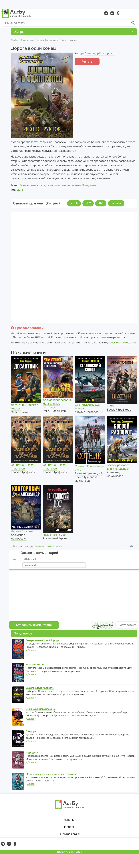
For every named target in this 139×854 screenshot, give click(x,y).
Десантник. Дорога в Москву (24, 406)
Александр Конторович (100, 53)
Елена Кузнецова (86, 477)
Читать (87, 61)
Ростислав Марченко (56, 538)
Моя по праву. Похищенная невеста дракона (51, 774)
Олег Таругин (20, 412)
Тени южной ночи (36, 664)
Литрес (17, 337)
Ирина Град (82, 481)
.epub (74, 203)
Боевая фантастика (47, 40)
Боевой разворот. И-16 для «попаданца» (121, 467)
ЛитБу (14, 40)
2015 (20, 190)
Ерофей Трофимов (119, 409)
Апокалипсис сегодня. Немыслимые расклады (57, 403)
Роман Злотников (54, 411)
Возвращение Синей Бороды (42, 640)
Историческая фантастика (63, 185)
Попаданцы (89, 185)
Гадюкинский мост (55, 535)
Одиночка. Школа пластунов (22, 466)
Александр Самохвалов (115, 474)
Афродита (32, 752)
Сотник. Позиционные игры (89, 468)
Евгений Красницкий (88, 473)
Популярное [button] (23, 633)
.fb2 (88, 203)
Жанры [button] (74, 31)
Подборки (69, 827)
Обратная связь (70, 834)
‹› (31, 650)
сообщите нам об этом (122, 342)
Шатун (111, 406)
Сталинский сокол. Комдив (87, 406)
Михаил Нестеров (86, 412)
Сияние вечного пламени (40, 708)
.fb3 (101, 203)
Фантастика (26, 40)
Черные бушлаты (22, 531)
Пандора (31, 731)
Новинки (69, 820)
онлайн (116, 203)
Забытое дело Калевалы (40, 687)
